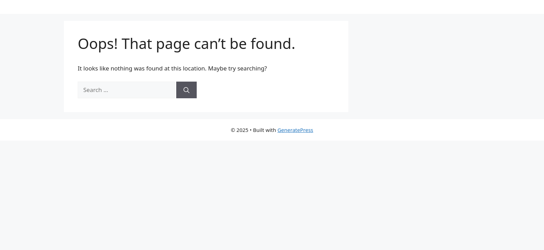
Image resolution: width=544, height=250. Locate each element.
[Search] (186, 90)
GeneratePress (295, 129)
